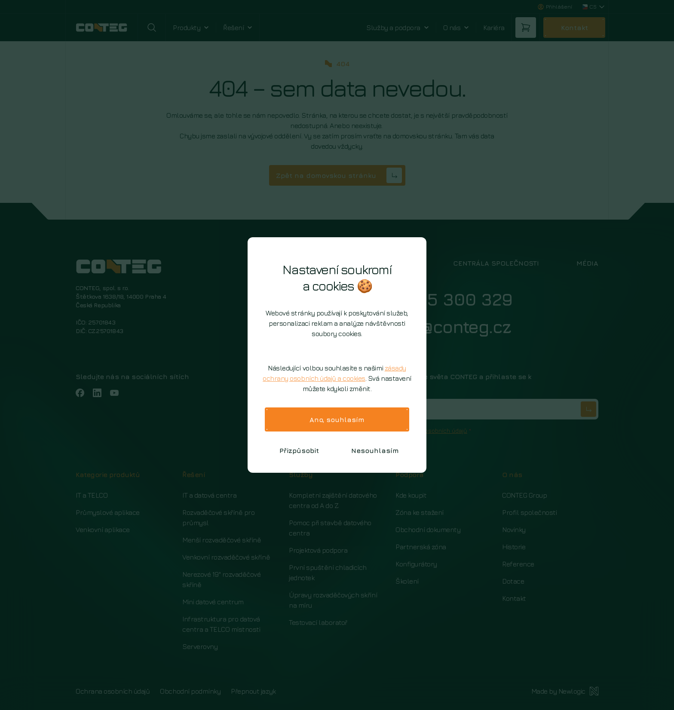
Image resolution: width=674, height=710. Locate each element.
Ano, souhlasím (337, 419)
